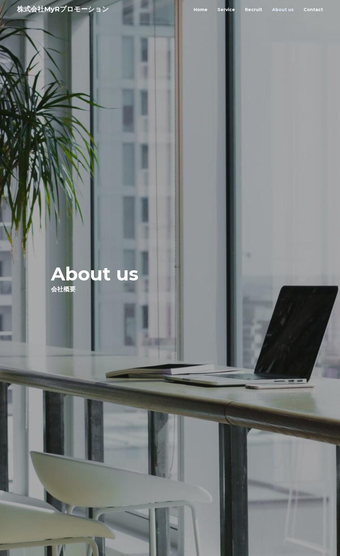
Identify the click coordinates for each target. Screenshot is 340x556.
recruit (253, 9)
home (201, 9)
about (283, 9)
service (226, 9)
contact (313, 9)
